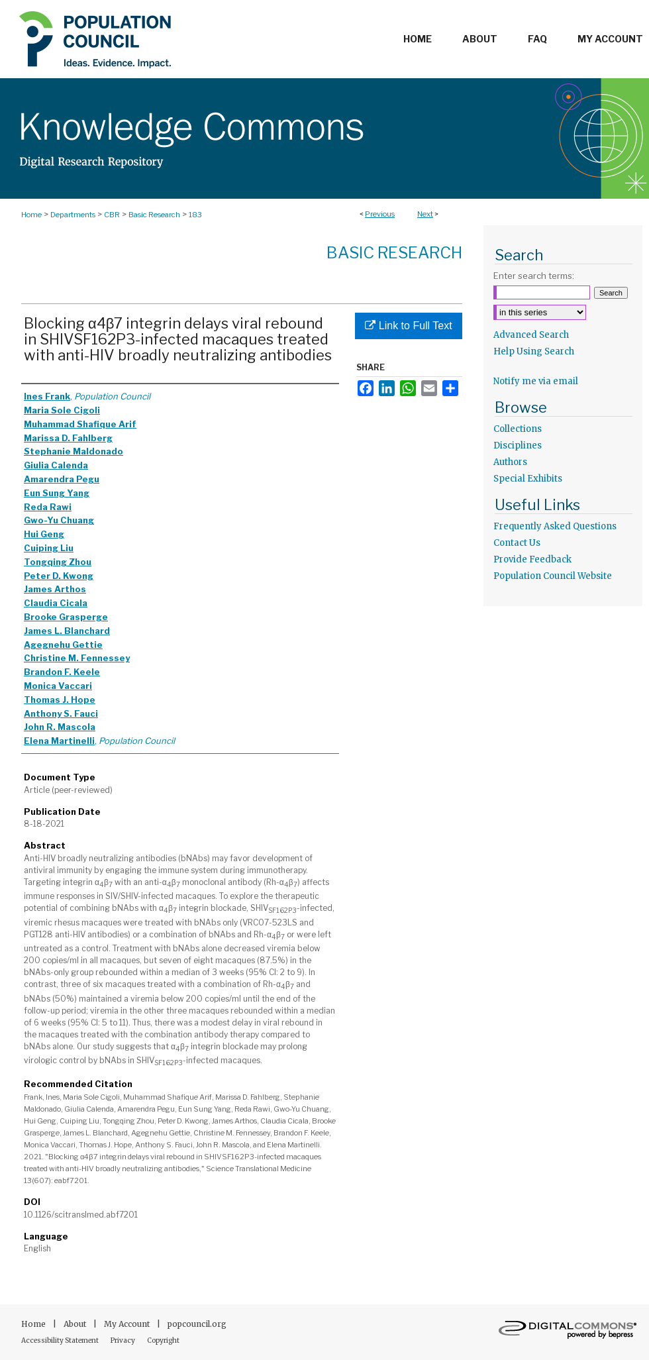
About (76, 1324)
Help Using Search (533, 351)
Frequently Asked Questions (555, 526)
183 (195, 214)
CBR (112, 214)
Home (31, 214)
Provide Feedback (532, 559)
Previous (380, 214)
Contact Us (516, 543)
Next (425, 214)
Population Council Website (552, 576)
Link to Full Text (408, 325)
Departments (72, 214)
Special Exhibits (527, 478)
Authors (510, 462)
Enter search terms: (533, 275)
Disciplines (517, 445)
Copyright (163, 1340)
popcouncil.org (197, 1324)
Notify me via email (535, 381)
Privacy (123, 1340)
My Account (128, 1324)
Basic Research (154, 214)
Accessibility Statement (60, 1340)
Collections (517, 429)
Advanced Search (531, 334)
